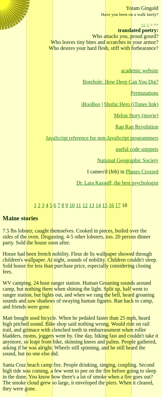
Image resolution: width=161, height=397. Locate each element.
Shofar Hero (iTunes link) (131, 104)
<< (143, 24)
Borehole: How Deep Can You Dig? (120, 82)
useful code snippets (137, 149)
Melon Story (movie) (136, 115)
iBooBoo (90, 104)
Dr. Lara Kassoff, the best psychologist (117, 183)
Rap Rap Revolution (136, 126)
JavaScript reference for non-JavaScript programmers (102, 138)
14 (98, 205)
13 (91, 205)
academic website (139, 70)
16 (111, 205)
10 (72, 205)
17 (118, 205)
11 (78, 205)
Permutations (144, 93)
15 (104, 205)
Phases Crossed (142, 171)
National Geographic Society (127, 160)
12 (85, 205)
